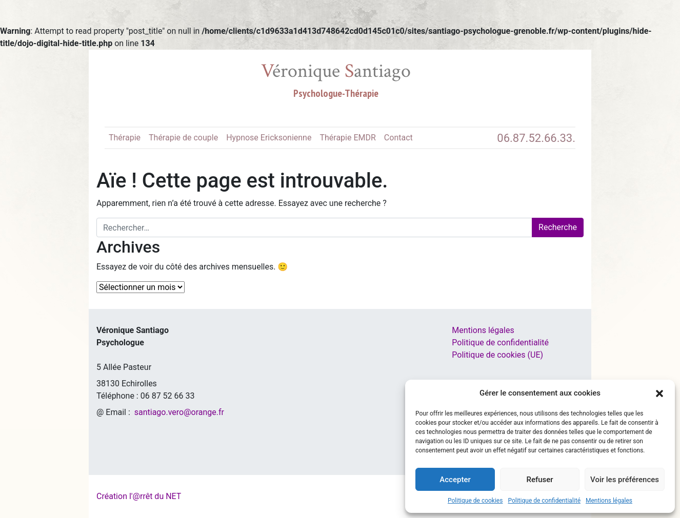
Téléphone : (118, 396)
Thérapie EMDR (347, 137)
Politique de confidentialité (544, 500)
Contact (398, 137)
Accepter (454, 479)
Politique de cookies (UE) (497, 355)
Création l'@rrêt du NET (138, 496)
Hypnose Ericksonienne (268, 137)
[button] (659, 393)
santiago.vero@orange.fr (179, 412)
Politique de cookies (475, 500)
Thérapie (125, 137)
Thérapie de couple (183, 137)
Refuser (539, 479)
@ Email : (114, 412)
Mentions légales (609, 500)
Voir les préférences (624, 479)
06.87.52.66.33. (536, 138)
